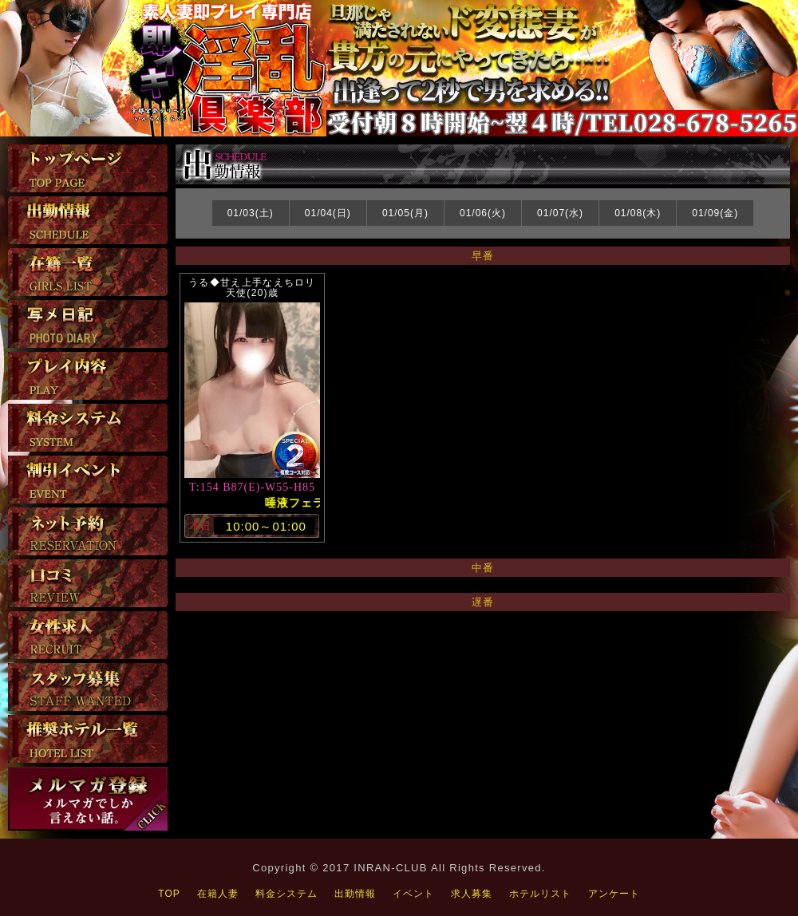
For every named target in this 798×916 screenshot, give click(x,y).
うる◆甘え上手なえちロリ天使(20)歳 (252, 287)
